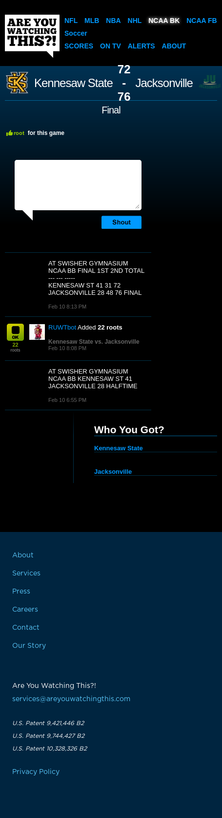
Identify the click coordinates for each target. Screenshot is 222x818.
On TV (110, 46)
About (174, 46)
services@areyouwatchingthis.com (71, 699)
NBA (113, 20)
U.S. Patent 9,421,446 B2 (48, 723)
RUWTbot (62, 327)
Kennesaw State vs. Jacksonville (94, 341)
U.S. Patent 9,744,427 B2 (48, 736)
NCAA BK (164, 20)
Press (21, 591)
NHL (135, 20)
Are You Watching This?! (32, 36)
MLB (91, 20)
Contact (26, 627)
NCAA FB (201, 20)
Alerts (141, 46)
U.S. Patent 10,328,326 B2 (49, 749)
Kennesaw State (73, 83)
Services (26, 573)
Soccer (75, 33)
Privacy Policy (36, 772)
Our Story (29, 645)
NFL (71, 20)
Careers (25, 609)
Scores (78, 46)
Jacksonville (164, 83)
